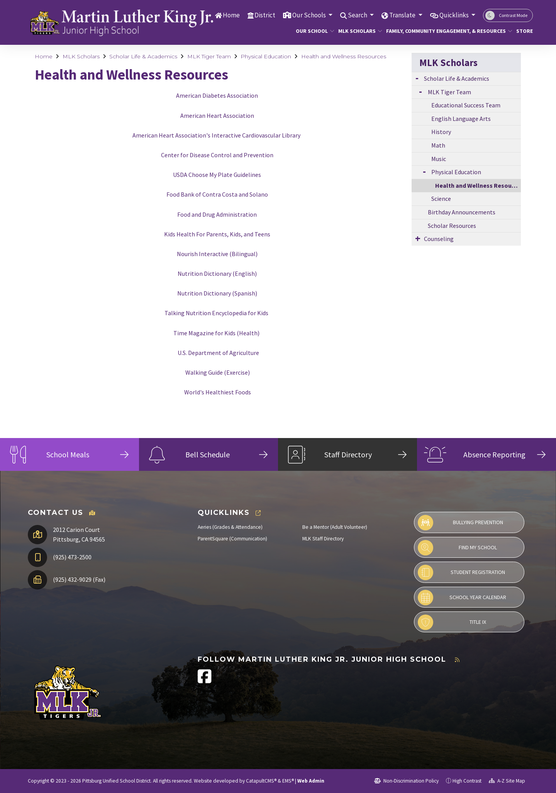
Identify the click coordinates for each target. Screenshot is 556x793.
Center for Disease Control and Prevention (217, 155)
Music (438, 159)
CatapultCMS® (261, 781)
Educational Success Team (465, 105)
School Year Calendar (462, 597)
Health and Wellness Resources (343, 56)
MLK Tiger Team (209, 56)
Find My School (457, 547)
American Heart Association (217, 115)
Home (231, 15)
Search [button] (358, 15)
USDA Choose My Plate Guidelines (217, 174)
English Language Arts (461, 118)
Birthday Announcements (461, 212)
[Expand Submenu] (417, 78)
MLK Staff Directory (323, 538)
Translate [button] (403, 15)
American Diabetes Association (217, 95)
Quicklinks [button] (454, 15)
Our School (313, 30)
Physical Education (266, 56)
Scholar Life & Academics (143, 56)
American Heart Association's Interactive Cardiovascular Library (216, 135)
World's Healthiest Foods (217, 392)
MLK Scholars (358, 30)
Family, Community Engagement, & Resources (442, 30)
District (264, 15)
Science (441, 198)
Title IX (452, 622)
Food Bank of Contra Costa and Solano (217, 194)
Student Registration (461, 572)
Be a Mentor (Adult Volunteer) (334, 527)
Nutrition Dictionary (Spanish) (217, 293)
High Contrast (467, 781)
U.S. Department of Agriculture (218, 353)
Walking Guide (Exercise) (217, 372)
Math (438, 145)
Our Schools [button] (309, 15)
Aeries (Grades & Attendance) (230, 527)
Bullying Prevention (460, 522)
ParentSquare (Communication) (232, 538)
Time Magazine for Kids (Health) (216, 333)
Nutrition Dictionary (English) (217, 273)
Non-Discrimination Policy (406, 781)
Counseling (439, 239)
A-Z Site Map (507, 781)
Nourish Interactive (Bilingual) (217, 254)
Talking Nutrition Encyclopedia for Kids (216, 313)
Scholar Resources (452, 225)
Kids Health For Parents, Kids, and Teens (217, 234)
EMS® (288, 781)
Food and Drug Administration (217, 214)
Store (523, 30)
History (441, 132)
